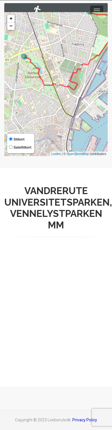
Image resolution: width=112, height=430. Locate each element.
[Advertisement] (54, 307)
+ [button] (11, 18)
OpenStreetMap (78, 154)
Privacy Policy (84, 420)
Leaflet (56, 154)
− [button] (11, 26)
